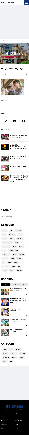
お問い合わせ (17, 428)
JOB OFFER (13, 353)
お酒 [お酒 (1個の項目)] (11, 231)
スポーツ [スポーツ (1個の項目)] (12, 238)
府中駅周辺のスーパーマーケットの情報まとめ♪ (18, 136)
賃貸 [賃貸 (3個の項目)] (19, 266)
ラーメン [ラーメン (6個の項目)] (21, 246)
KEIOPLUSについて (19, 420)
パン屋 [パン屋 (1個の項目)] (16, 242)
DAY (23, 284)
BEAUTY (4, 349)
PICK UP (14, 357)
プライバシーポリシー (6, 428)
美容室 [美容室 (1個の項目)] (15, 262)
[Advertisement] (14, 21)
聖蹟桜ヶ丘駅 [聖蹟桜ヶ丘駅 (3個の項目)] (5, 266)
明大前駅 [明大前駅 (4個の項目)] (19, 258)
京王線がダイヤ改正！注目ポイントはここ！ (18, 167)
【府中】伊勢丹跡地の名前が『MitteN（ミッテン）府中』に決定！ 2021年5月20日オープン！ (18, 300)
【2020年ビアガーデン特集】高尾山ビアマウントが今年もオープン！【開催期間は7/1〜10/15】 (19, 178)
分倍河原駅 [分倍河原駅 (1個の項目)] (21, 254)
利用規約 (16, 424)
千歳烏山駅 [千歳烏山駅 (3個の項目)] (5, 258)
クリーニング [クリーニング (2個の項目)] (12, 234)
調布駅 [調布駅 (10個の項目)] (13, 266)
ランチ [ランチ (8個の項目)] (14, 246)
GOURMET (18, 349)
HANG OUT (5, 353)
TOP (2, 420)
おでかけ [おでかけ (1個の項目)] (4, 231)
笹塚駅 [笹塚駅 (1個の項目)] (9, 262)
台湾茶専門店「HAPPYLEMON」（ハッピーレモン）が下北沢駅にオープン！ (18, 147)
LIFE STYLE (22, 353)
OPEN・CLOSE (5, 357)
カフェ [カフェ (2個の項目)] (3, 234)
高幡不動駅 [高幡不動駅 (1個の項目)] (19, 270)
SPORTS (21, 357)
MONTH (14, 284)
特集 (11, 361)
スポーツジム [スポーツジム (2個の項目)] (20, 238)
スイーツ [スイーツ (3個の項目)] (4, 238)
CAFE (11, 349)
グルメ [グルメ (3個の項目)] (19, 234)
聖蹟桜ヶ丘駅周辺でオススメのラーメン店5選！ (18, 158)
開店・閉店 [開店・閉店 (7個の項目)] (4, 270)
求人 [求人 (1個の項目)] (3, 262)
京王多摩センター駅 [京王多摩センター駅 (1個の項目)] (13, 250)
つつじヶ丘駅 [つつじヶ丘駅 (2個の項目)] (18, 231)
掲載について (4, 424)
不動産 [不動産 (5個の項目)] (3, 250)
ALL (5, 284)
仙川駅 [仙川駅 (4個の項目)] (14, 254)
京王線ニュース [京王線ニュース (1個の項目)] (5, 254)
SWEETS (4, 361)
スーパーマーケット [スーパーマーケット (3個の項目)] (7, 242)
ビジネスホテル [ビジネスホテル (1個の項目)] (6, 246)
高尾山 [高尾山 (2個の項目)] (11, 270)
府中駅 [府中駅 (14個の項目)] (12, 258)
